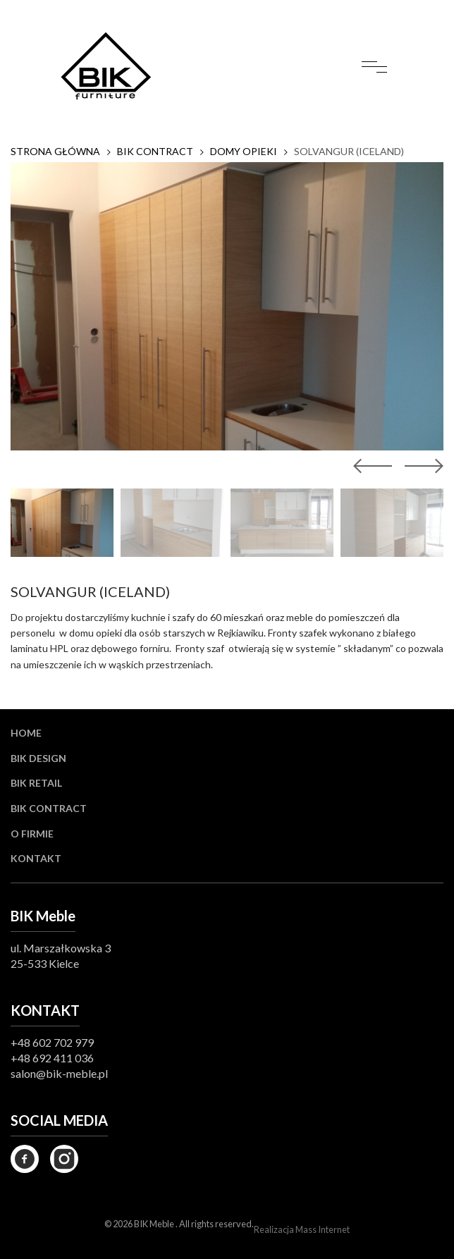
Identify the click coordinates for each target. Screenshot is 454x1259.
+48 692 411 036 (52, 1057)
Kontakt (36, 858)
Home (26, 733)
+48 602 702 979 (52, 1042)
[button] (420, 466)
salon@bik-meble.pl (59, 1073)
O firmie (32, 834)
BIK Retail (36, 783)
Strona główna (55, 151)
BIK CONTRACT (155, 151)
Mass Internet (322, 1229)
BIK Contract (49, 808)
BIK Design (38, 758)
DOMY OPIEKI (243, 151)
